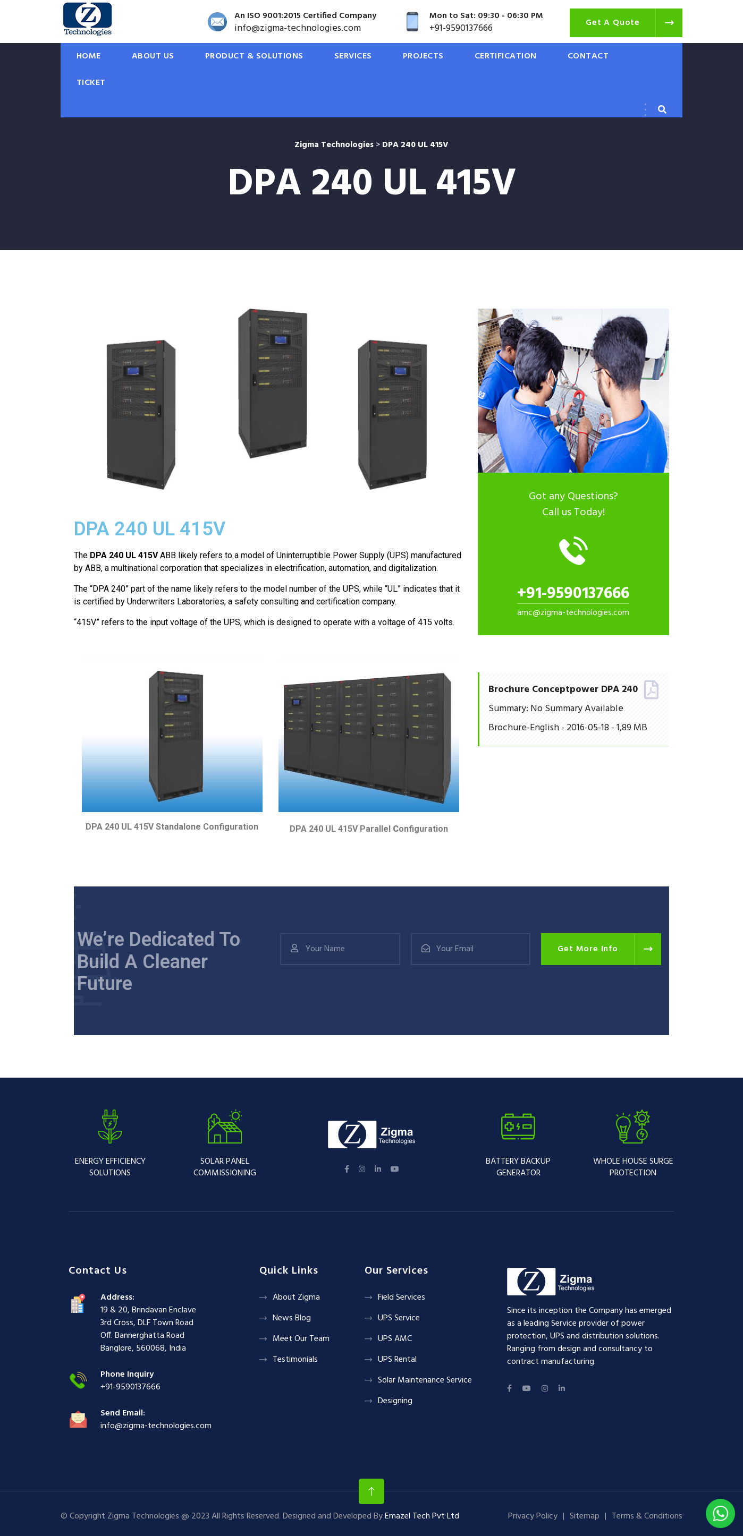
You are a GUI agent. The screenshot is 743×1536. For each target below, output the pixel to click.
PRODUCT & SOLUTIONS (254, 56)
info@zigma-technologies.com (156, 1426)
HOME (89, 56)
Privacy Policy (533, 1516)
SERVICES (353, 56)
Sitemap (585, 1516)
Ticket (91, 83)
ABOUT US (153, 56)
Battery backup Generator (518, 1167)
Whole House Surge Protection (633, 1167)
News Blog (292, 1318)
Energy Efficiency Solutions (110, 1167)
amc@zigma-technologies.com (573, 613)
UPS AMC (395, 1339)
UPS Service (399, 1318)
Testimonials (295, 1359)
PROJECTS (423, 56)
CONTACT (588, 56)
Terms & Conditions (647, 1516)
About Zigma (296, 1297)
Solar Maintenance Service (425, 1380)
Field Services (401, 1297)
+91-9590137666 (573, 594)
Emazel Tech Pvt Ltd (422, 1516)
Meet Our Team (301, 1339)
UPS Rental (397, 1359)
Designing (395, 1401)
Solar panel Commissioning (224, 1167)
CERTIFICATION (506, 56)
